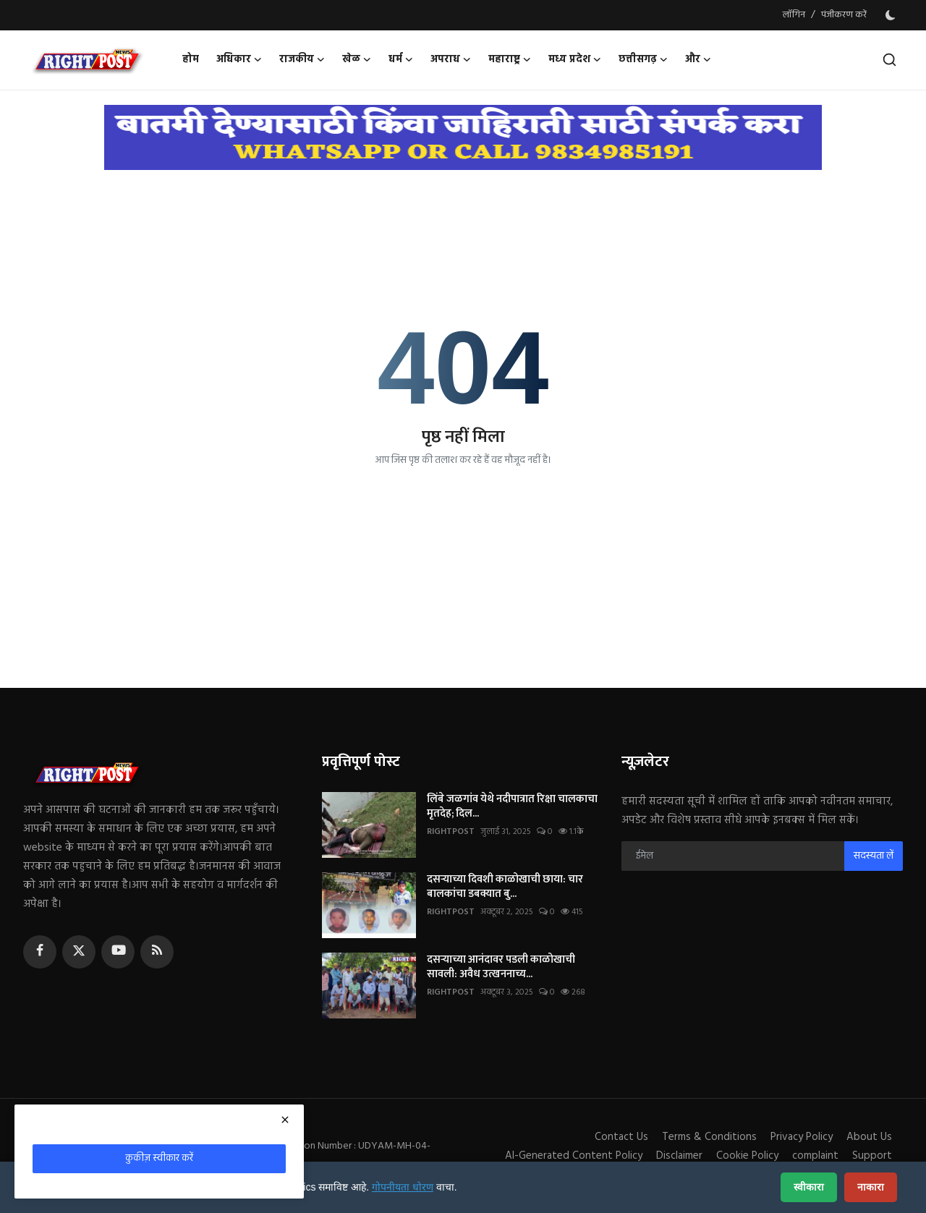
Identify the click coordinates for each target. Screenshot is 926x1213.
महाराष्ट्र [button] (509, 60)
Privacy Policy (801, 1137)
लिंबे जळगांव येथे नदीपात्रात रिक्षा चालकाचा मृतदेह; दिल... (512, 806)
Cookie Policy (747, 1156)
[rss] (157, 952)
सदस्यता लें (873, 856)
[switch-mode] (892, 15)
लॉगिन (794, 14)
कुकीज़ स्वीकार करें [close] (159, 1158)
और (698, 60)
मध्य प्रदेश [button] (574, 60)
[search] (889, 59)
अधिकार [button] (239, 60)
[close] (285, 1120)
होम (190, 59)
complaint (815, 1156)
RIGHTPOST (451, 832)
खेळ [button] (356, 60)
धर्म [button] (400, 60)
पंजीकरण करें (844, 14)
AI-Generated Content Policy (573, 1156)
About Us (869, 1137)
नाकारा (870, 1187)
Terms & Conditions (709, 1137)
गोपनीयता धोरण (402, 1187)
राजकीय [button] (302, 60)
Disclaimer (679, 1156)
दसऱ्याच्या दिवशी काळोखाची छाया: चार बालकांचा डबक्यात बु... (505, 886)
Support (872, 1156)
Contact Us (621, 1137)
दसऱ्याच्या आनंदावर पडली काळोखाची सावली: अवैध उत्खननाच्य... (501, 967)
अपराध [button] (450, 60)
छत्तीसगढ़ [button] (643, 60)
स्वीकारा (809, 1187)
